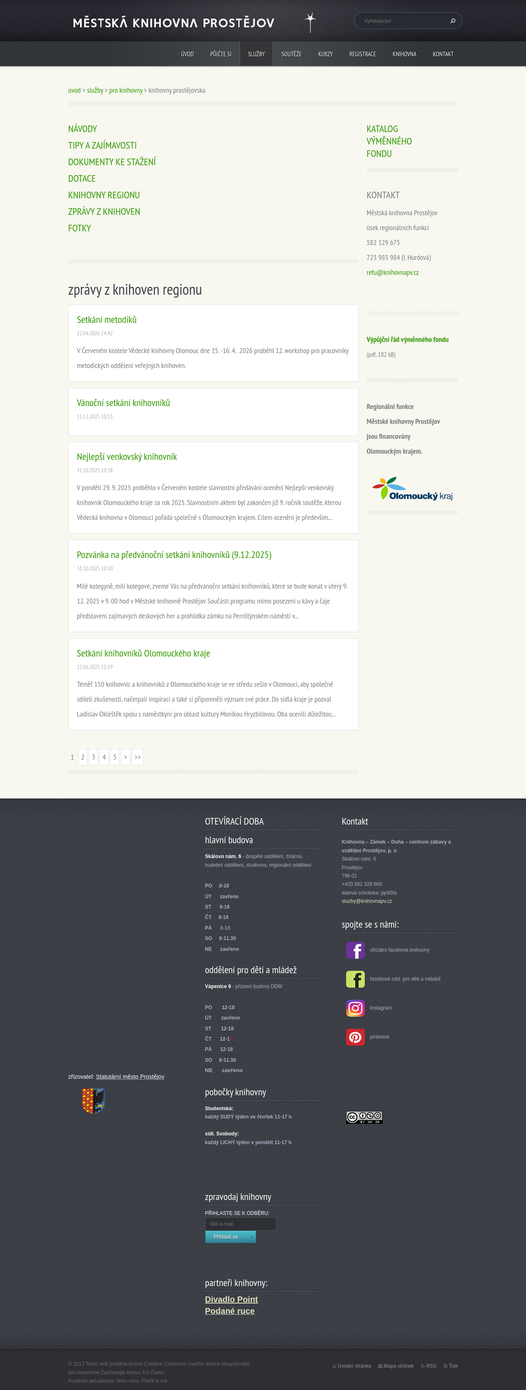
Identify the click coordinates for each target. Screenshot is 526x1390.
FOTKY (79, 227)
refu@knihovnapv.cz (393, 272)
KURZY (325, 54)
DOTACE (82, 178)
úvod (187, 54)
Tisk (453, 1366)
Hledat (452, 20)
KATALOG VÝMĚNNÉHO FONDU (389, 141)
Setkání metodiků (107, 319)
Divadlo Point (231, 1299)
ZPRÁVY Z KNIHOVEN (104, 211)
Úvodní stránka (354, 1366)
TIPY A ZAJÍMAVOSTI (102, 145)
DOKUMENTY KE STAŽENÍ (112, 161)
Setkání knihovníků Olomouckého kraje (144, 653)
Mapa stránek (399, 1366)
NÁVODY (82, 128)
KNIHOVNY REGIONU (104, 194)
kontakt (443, 54)
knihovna (405, 54)
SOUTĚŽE (291, 54)
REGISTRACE (362, 54)
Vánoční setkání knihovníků (123, 402)
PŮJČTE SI (221, 54)
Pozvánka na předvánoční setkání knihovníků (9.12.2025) (174, 554)
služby (256, 54)
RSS (431, 1366)
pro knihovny (126, 90)
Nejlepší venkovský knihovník (127, 456)
